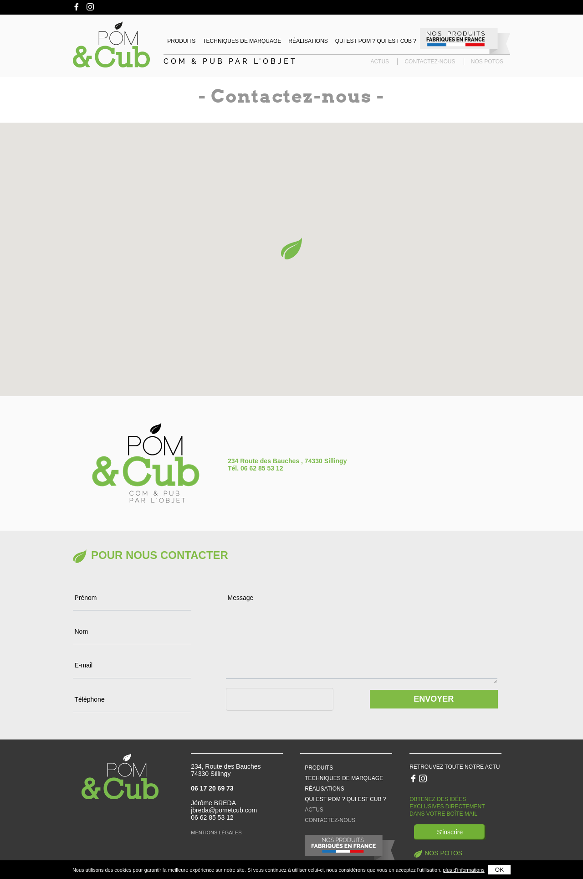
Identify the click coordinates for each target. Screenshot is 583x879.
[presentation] (295, 716)
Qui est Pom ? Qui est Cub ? (375, 41)
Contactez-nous (429, 61)
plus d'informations (463, 870)
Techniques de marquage (242, 41)
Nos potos (487, 61)
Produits (181, 41)
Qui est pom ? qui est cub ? (345, 799)
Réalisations (307, 41)
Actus (379, 61)
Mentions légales (216, 832)
